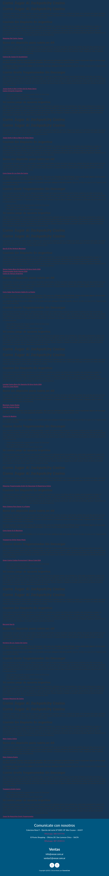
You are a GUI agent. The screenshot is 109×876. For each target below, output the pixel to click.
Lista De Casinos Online (11, 407)
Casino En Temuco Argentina (13, 273)
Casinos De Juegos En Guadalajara (15, 57)
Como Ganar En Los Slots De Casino (15, 173)
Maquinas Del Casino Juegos (13, 38)
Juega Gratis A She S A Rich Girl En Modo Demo (20, 89)
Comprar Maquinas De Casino (13, 699)
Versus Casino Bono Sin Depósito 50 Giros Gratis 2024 (22, 269)
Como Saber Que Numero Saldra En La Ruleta (19, 292)
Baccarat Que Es (8, 624)
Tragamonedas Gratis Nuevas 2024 (15, 271)
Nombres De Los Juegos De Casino (15, 643)
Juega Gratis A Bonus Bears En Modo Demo (18, 138)
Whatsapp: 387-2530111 (54, 841)
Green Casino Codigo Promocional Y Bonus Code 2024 (22, 560)
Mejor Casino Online (10, 739)
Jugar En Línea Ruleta (10, 386)
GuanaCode (66, 870)
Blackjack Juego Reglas (11, 405)
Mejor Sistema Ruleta (10, 757)
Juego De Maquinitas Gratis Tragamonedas (18, 816)
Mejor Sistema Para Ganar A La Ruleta (16, 506)
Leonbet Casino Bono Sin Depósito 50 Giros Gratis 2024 (22, 384)
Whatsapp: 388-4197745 (54, 834)
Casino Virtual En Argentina (12, 91)
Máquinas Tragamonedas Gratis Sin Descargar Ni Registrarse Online (27, 486)
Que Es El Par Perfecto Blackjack (14, 248)
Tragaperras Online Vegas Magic (14, 540)
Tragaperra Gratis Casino (11, 789)
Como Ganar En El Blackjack (13, 530)
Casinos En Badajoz (9, 416)
